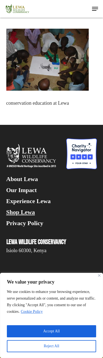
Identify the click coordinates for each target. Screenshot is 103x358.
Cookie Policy (32, 311)
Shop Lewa (20, 212)
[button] (95, 9)
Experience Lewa (28, 201)
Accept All (51, 331)
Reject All (51, 346)
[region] (51, 315)
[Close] (99, 275)
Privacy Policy (24, 223)
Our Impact (21, 190)
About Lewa (22, 179)
